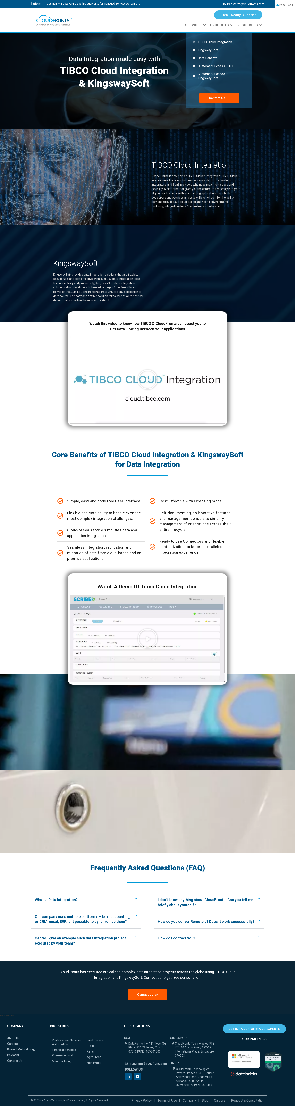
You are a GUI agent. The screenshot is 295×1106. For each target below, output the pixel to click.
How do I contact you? (176, 938)
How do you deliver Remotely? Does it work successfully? (206, 921)
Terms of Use (167, 1101)
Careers (219, 1101)
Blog (205, 1101)
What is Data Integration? (56, 900)
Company (189, 1101)
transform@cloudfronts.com (243, 4)
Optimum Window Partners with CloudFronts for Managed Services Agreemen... (93, 3)
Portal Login (285, 4)
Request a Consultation (247, 1101)
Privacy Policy (141, 1101)
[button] (147, 379)
